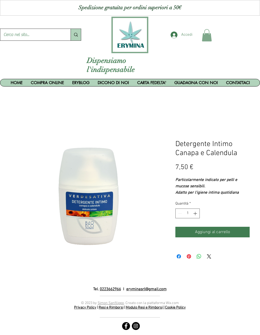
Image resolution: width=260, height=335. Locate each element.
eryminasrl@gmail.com (146, 289)
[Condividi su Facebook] (179, 256)
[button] (207, 35)
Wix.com (172, 303)
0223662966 (110, 289)
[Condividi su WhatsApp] (199, 256)
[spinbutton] (187, 213)
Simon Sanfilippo (111, 303)
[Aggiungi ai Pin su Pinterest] (189, 256)
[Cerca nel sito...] (31, 34)
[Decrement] (179, 213)
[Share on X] (209, 256)
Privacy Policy (85, 307)
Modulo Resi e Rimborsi (144, 307)
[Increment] (195, 213)
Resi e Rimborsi (111, 307)
